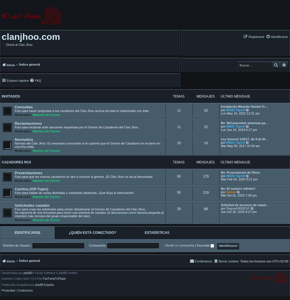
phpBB (28, 273)
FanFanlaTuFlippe (54, 278)
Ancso (231, 192)
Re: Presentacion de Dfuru (240, 172)
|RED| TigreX (235, 110)
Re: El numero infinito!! (238, 188)
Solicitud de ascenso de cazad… (245, 205)
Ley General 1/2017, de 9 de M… (244, 139)
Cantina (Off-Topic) (31, 189)
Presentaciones (28, 173)
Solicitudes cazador (32, 205)
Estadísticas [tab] (157, 233)
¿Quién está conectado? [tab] (92, 233)
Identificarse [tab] (27, 233)
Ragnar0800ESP (238, 208)
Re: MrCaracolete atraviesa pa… (244, 123)
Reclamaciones (28, 123)
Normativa (24, 139)
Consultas (24, 107)
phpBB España (44, 285)
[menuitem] (277, 36)
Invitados (11, 96)
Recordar (205, 245)
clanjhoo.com (31, 37)
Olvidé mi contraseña (179, 245)
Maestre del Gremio (46, 114)
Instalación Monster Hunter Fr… (244, 106)
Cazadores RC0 (16, 162)
